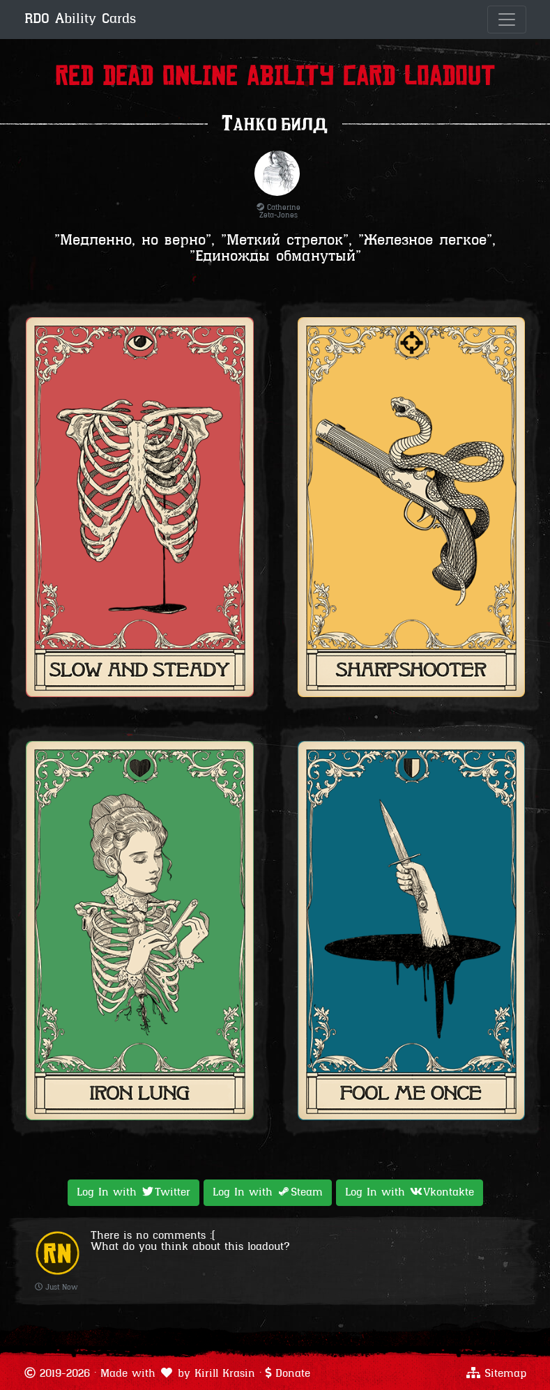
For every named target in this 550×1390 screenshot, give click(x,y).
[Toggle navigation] (506, 19)
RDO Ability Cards (80, 19)
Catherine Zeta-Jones (278, 212)
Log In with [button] (133, 1192)
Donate (292, 1374)
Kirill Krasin (224, 1374)
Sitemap (505, 1374)
